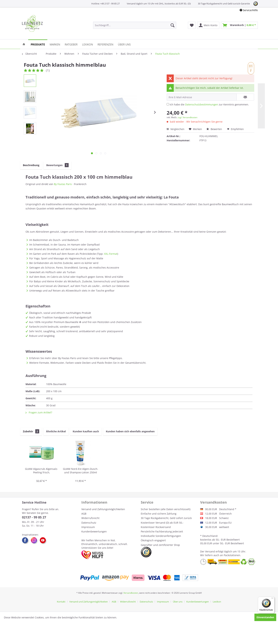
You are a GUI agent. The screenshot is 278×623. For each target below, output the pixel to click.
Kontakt (61, 601)
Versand (210, 551)
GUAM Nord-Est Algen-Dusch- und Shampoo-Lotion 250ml (80, 470)
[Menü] (272, 599)
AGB (83, 513)
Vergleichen (175, 129)
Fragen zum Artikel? (39, 412)
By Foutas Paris (63, 184)
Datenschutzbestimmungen (201, 104)
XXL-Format (110, 253)
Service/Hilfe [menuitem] (249, 10)
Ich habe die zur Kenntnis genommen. (209, 104)
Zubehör (31, 431)
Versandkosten (130, 592)
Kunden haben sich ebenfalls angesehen (130, 431)
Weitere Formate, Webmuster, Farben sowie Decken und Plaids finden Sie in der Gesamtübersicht (87, 362)
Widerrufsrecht (90, 518)
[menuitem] (134, 25)
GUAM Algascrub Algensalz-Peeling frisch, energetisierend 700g (41, 470)
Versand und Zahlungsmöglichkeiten (103, 509)
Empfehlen (235, 129)
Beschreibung (31, 165)
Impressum (88, 527)
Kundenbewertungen (94, 531)
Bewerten (214, 129)
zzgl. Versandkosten (187, 117)
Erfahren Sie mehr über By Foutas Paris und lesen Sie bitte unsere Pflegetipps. (76, 358)
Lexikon (217, 601)
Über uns (177, 601)
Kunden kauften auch (86, 431)
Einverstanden (265, 617)
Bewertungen (57, 165)
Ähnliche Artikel (56, 431)
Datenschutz (88, 522)
